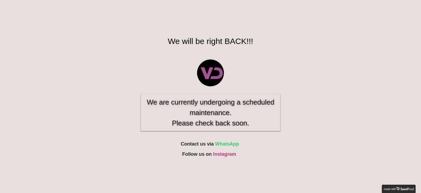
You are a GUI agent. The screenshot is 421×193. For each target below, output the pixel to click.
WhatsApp (227, 144)
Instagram (224, 154)
